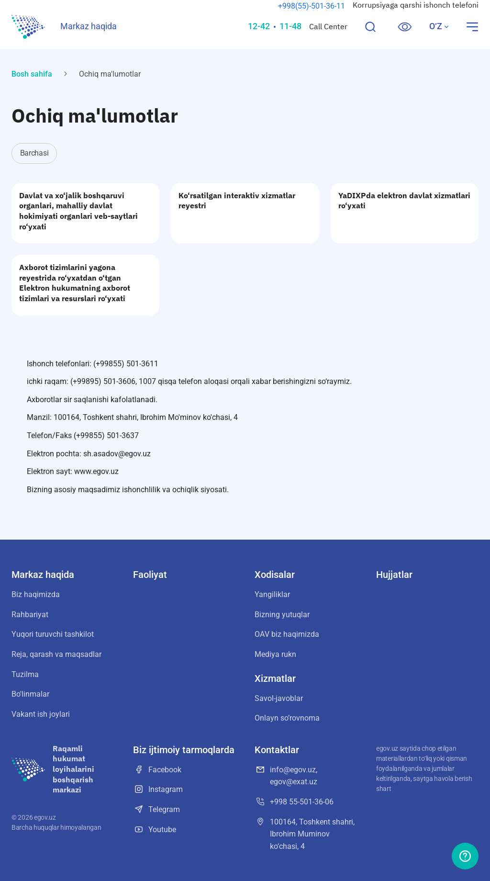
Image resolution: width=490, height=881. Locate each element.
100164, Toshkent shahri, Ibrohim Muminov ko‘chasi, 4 (305, 833)
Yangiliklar (272, 594)
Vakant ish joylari (40, 714)
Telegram (156, 809)
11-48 (290, 26)
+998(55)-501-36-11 (311, 6)
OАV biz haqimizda (287, 634)
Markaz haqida (88, 26)
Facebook (157, 769)
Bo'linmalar (30, 694)
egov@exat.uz (293, 781)
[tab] (36, 153)
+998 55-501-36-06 (294, 801)
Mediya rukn (275, 654)
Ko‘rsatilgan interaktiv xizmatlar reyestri (236, 201)
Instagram (158, 789)
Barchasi (34, 153)
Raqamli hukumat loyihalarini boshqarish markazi (73, 769)
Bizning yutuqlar (282, 614)
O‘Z (439, 26)
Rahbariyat (29, 614)
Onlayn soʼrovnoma (287, 718)
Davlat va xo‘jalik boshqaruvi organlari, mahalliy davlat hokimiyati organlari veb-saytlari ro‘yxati (78, 211)
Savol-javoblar (279, 698)
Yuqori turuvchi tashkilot (52, 634)
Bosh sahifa (31, 74)
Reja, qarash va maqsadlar (56, 654)
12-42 (259, 26)
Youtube (154, 829)
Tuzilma (25, 674)
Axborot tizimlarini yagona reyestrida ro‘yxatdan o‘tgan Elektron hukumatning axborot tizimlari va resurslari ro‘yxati (74, 282)
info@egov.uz (293, 769)
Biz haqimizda (35, 594)
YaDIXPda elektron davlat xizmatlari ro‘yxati (404, 201)
